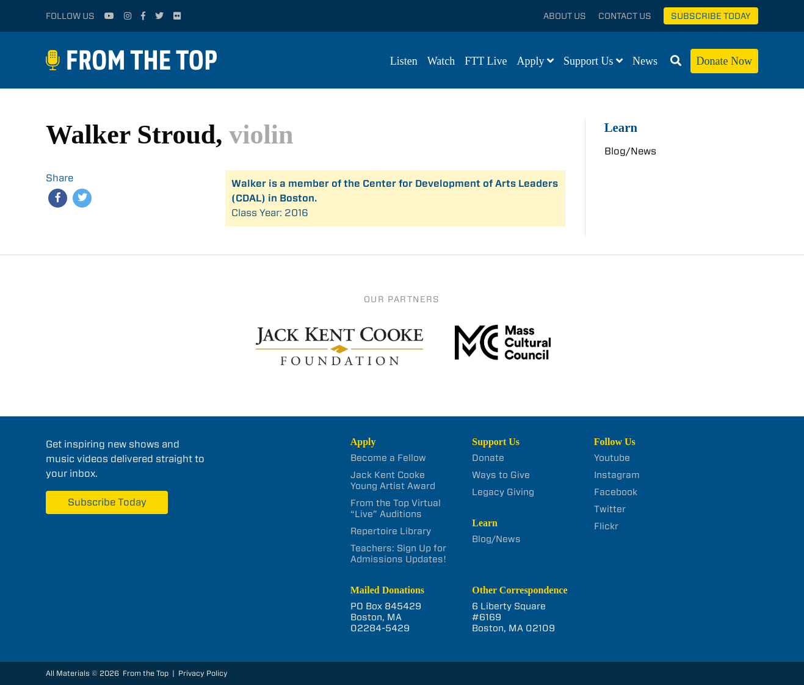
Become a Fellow (388, 457)
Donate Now (724, 61)
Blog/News (630, 151)
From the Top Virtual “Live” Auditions (395, 509)
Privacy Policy (203, 673)
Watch (441, 61)
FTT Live (486, 61)
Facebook (615, 492)
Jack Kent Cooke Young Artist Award (392, 480)
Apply (531, 61)
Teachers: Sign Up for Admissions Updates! (398, 554)
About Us (564, 16)
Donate (488, 457)
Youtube (612, 457)
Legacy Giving (503, 492)
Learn (620, 127)
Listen (404, 61)
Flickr (606, 526)
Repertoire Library (390, 531)
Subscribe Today (711, 16)
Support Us (588, 61)
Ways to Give (501, 474)
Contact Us (624, 16)
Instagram (617, 474)
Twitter (610, 509)
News (644, 61)
